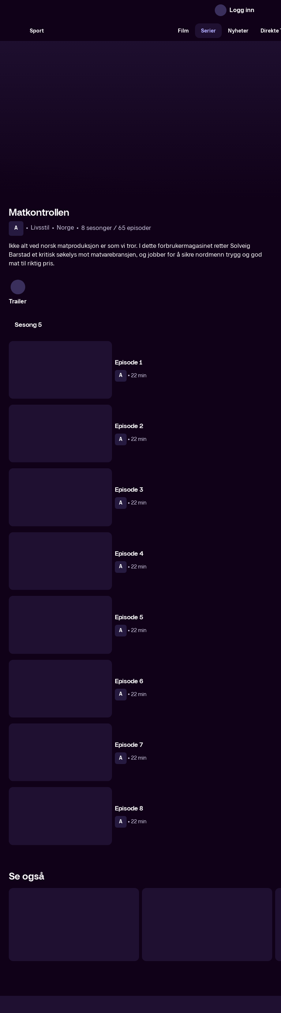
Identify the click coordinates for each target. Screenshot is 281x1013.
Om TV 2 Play (64, 951)
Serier (208, 31)
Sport (37, 31)
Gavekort (127, 951)
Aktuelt (99, 951)
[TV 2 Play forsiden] (64, 10)
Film (183, 31)
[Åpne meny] (265, 10)
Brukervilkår (181, 951)
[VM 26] (111, 30)
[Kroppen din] (207, 849)
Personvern (219, 951)
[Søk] (16, 30)
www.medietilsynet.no (185, 976)
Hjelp (152, 951)
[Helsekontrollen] (74, 849)
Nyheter (238, 31)
